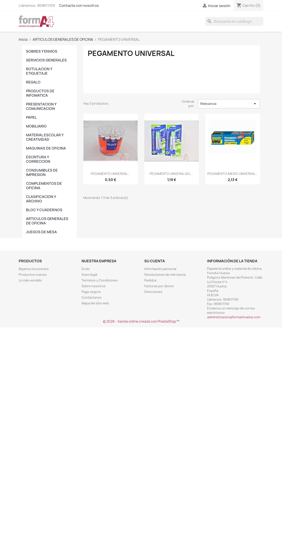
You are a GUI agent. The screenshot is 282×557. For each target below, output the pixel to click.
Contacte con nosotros (79, 5)
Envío (86, 269)
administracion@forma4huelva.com (233, 317)
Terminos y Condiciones (100, 280)
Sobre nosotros (94, 286)
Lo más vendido (30, 280)
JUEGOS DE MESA (41, 231)
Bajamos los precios (34, 269)
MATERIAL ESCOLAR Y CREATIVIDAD (44, 137)
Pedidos (150, 280)
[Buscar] (234, 21)
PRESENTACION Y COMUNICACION (41, 106)
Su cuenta (154, 261)
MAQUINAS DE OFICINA (46, 148)
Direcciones (153, 292)
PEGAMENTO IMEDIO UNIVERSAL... (232, 174)
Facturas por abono (159, 286)
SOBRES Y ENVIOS (41, 51)
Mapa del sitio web (95, 303)
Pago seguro (91, 292)
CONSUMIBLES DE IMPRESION (42, 172)
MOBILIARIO (36, 126)
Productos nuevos (33, 274)
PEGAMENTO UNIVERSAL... (110, 174)
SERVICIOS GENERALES (46, 60)
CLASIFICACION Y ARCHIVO (41, 199)
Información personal (160, 269)
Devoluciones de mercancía (165, 274)
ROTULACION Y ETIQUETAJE (39, 71)
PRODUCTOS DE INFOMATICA (40, 93)
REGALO (33, 82)
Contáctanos (92, 297)
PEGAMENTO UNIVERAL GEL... (171, 174)
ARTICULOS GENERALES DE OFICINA (47, 221)
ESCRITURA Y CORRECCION (38, 159)
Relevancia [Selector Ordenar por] (229, 103)
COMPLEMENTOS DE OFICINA (44, 185)
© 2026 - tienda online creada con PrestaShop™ (141, 321)
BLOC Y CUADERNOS (44, 209)
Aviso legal (89, 274)
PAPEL (31, 117)
